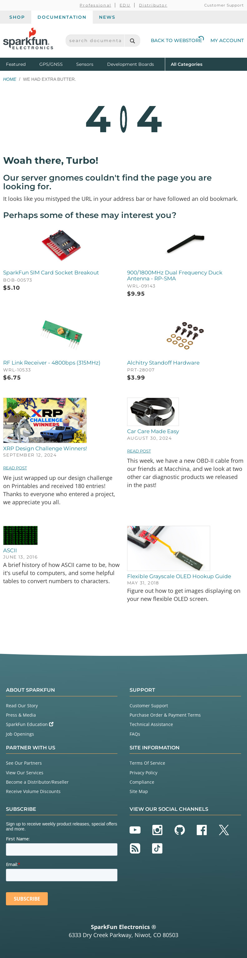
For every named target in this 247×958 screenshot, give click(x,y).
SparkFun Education (29, 724)
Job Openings (20, 734)
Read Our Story (22, 706)
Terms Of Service (147, 763)
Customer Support (224, 5)
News (107, 17)
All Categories (186, 63)
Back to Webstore (177, 40)
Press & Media (21, 715)
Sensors (84, 64)
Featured (21, 63)
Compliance (142, 782)
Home (9, 79)
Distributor (153, 5)
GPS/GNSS (51, 64)
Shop (17, 17)
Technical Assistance (151, 724)
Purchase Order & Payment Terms (165, 715)
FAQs (135, 734)
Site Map (139, 791)
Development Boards (130, 64)
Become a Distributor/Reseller (37, 782)
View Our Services (24, 773)
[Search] (132, 41)
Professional (95, 5)
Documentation (61, 17)
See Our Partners (24, 763)
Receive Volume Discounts (33, 791)
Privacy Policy (143, 773)
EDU (125, 5)
